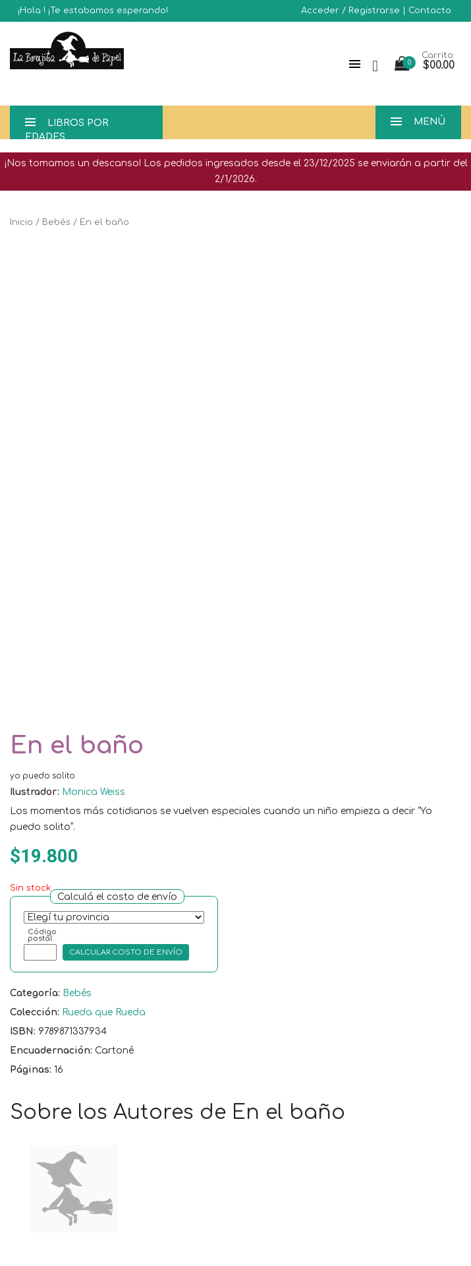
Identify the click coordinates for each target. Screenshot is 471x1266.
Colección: (34, 1012)
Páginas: (30, 1070)
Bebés (56, 222)
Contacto (429, 10)
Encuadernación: (51, 1051)
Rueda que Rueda (104, 1012)
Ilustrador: (34, 792)
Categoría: (35, 993)
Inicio (21, 222)
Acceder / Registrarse (350, 10)
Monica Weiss (93, 792)
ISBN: (23, 1031)
